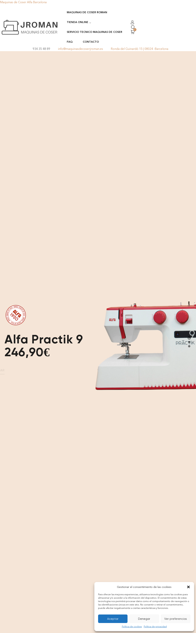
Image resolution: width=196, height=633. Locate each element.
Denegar (144, 619)
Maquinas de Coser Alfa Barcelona (23, 2)
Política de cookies (132, 626)
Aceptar (112, 619)
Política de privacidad (155, 626)
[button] (188, 587)
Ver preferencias (175, 619)
